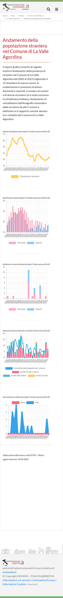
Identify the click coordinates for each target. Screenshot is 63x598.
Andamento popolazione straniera (37, 18)
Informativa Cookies (14, 584)
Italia (13, 16)
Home (5, 16)
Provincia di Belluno (36, 16)
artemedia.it (9, 572)
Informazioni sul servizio (17, 580)
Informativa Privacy (43, 580)
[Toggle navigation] (48, 9)
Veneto (21, 16)
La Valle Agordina (13, 18)
